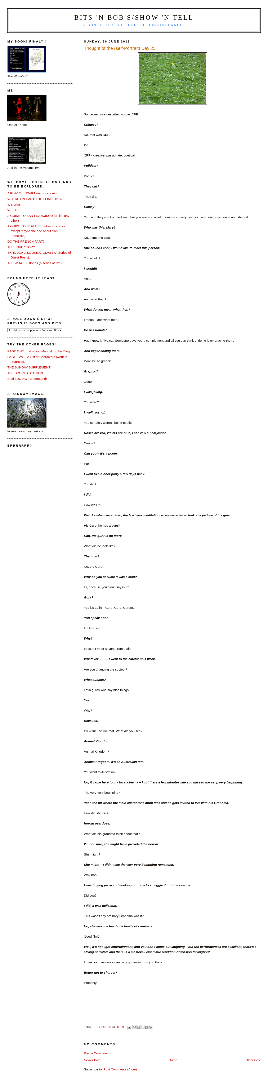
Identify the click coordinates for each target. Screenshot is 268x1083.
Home (173, 1060)
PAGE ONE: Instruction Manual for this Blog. (39, 351)
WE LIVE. (14, 204)
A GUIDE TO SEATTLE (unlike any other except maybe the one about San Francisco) (36, 231)
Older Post (252, 1060)
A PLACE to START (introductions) (32, 193)
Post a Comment (96, 1053)
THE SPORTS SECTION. (25, 373)
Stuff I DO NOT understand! (27, 378)
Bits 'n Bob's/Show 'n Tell (134, 17)
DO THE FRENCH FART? (25, 241)
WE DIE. (13, 210)
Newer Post (92, 1060)
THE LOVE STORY (21, 247)
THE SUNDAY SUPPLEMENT (28, 367)
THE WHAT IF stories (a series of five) (34, 263)
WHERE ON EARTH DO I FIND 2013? (34, 199)
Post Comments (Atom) (120, 1069)
